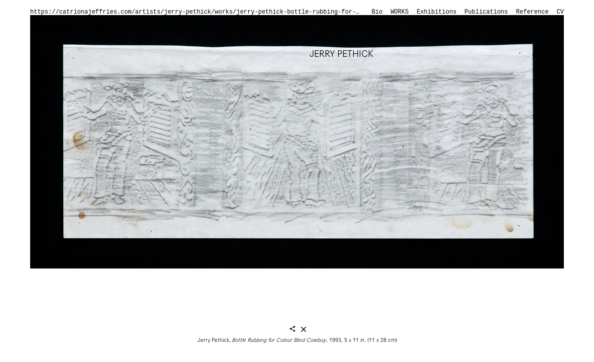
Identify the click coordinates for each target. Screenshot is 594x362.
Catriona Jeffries (72, 28)
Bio (377, 12)
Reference (532, 12)
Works (399, 12)
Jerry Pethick (341, 53)
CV (560, 12)
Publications (486, 12)
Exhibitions (436, 12)
